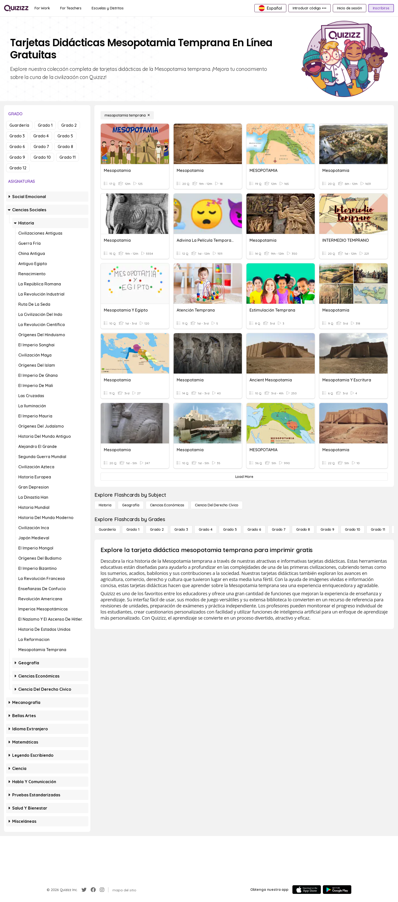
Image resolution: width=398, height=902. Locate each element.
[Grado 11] (378, 529)
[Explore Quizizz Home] (16, 8)
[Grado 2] (157, 529)
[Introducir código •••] (309, 8)
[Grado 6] (254, 529)
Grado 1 (45, 125)
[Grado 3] (181, 529)
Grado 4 (41, 135)
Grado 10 (42, 157)
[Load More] (244, 477)
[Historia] (105, 505)
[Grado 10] (352, 529)
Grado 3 (17, 135)
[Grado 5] (230, 529)
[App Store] (306, 889)
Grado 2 (69, 125)
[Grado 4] (205, 529)
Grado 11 (67, 157)
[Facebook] (93, 890)
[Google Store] (337, 889)
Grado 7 (41, 146)
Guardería (19, 125)
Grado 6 (17, 146)
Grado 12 (17, 167)
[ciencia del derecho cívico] (217, 505)
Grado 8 (65, 146)
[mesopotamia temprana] (127, 115)
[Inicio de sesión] (349, 8)
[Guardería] (107, 529)
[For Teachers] (71, 8)
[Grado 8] (303, 529)
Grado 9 (17, 157)
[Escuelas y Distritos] (107, 8)
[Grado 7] (279, 529)
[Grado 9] (327, 529)
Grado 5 (65, 135)
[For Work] (42, 8)
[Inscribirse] (381, 8)
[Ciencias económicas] (167, 505)
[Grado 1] (133, 529)
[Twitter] (84, 890)
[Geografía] (131, 505)
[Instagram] (102, 890)
